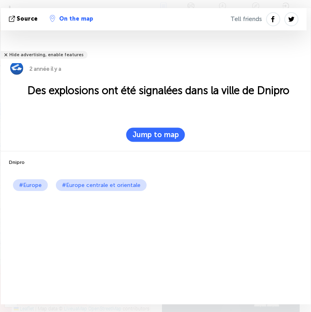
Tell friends (246, 19)
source (24, 18)
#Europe (30, 185)
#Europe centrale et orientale (101, 185)
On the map (71, 18)
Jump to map (155, 134)
